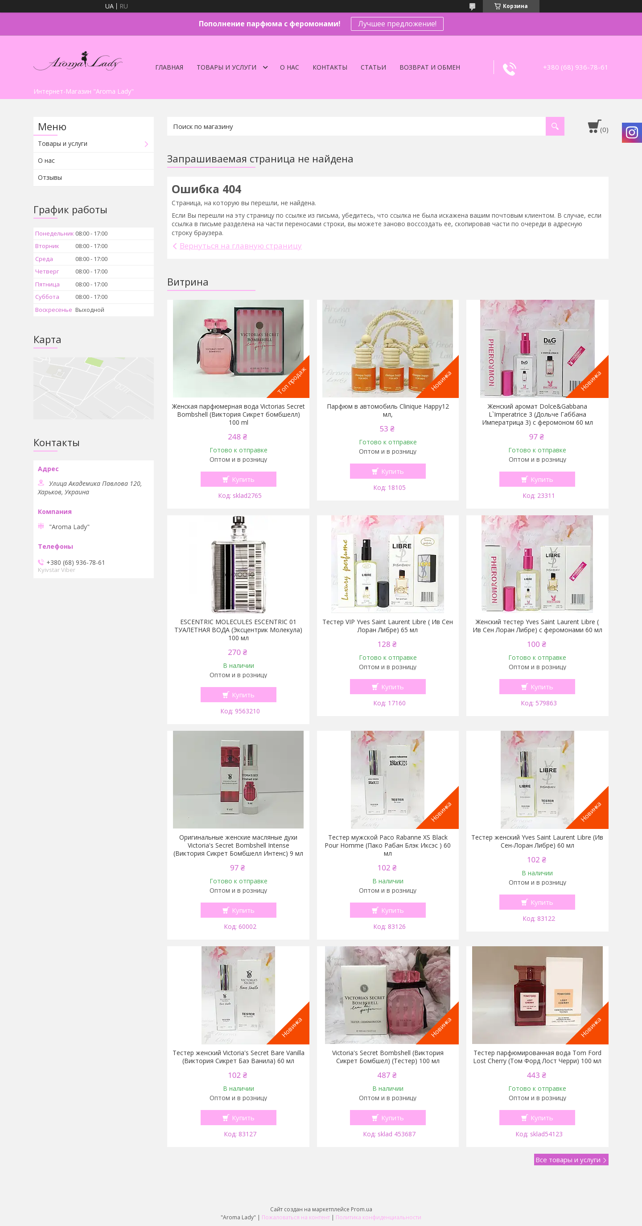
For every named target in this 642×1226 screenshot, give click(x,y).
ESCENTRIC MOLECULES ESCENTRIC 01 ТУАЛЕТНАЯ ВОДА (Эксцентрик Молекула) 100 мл (238, 630)
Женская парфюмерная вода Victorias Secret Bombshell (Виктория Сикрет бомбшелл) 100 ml (238, 414)
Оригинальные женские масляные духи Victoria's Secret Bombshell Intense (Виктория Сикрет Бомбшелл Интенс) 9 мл (238, 845)
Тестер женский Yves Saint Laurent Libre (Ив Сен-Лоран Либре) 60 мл (537, 841)
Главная (169, 67)
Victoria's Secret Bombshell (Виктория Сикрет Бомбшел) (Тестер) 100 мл (388, 1057)
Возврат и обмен (429, 67)
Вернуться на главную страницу (241, 245)
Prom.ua (361, 1209)
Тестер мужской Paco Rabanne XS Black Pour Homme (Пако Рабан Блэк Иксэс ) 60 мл (388, 845)
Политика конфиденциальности (378, 1217)
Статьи (373, 67)
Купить (243, 479)
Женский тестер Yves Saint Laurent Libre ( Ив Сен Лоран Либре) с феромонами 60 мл (537, 626)
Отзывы (50, 177)
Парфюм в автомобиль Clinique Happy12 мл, (388, 410)
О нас (289, 67)
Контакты (330, 67)
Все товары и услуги (568, 1159)
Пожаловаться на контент (296, 1217)
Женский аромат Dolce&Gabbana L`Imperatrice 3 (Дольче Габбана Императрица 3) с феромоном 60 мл (537, 414)
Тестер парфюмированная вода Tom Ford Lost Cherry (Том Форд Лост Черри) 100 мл (537, 1057)
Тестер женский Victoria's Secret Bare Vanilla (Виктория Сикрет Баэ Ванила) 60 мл (239, 1057)
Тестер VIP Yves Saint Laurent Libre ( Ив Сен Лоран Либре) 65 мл (387, 626)
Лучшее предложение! (397, 24)
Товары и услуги (226, 67)
